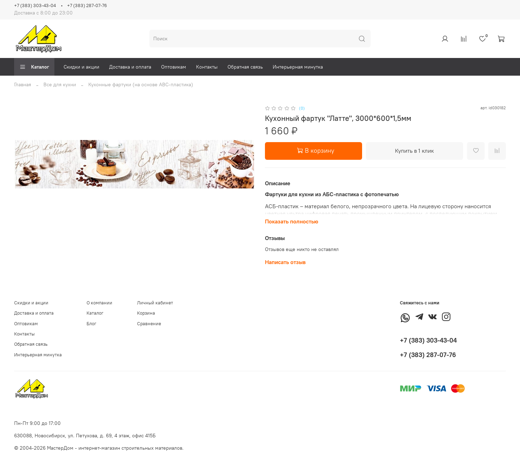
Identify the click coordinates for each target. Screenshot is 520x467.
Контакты (207, 67)
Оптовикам (173, 67)
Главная (22, 84)
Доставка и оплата (130, 67)
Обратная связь (245, 67)
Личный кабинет (155, 302)
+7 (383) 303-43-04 (35, 5)
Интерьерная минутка (298, 67)
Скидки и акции (81, 67)
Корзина (146, 313)
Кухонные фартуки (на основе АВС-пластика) (140, 84)
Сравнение (149, 323)
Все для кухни (59, 84)
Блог (91, 323)
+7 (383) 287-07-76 (87, 5)
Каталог (34, 67)
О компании (99, 302)
